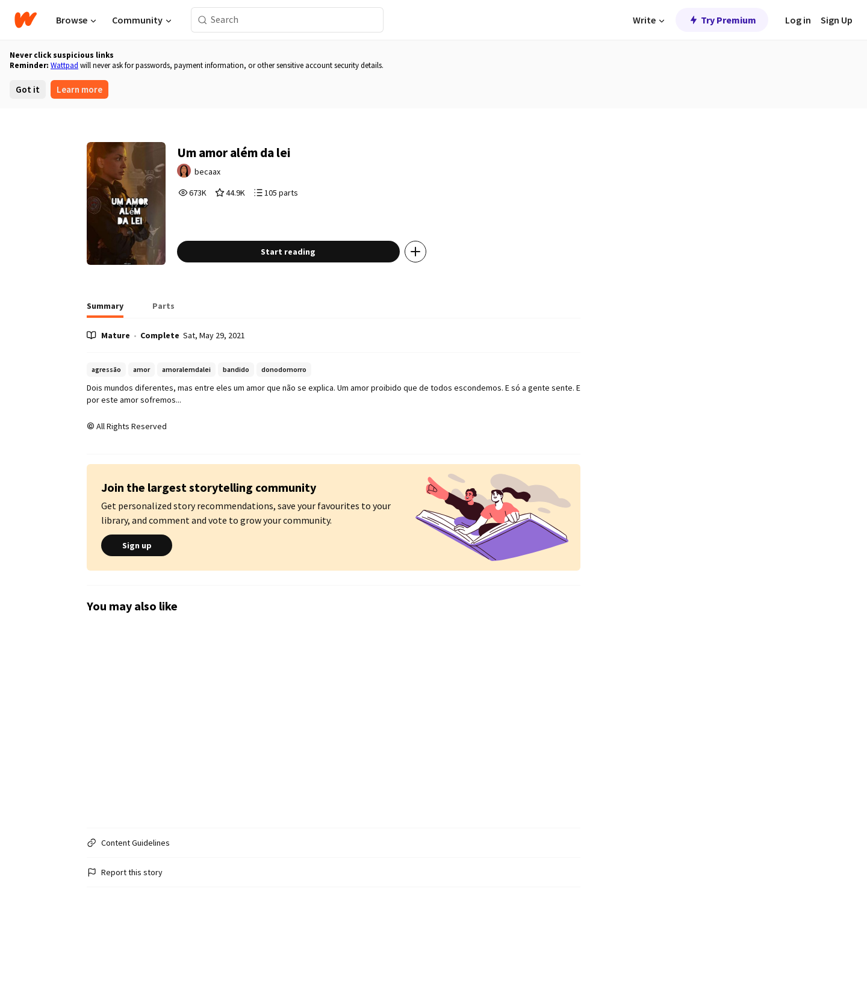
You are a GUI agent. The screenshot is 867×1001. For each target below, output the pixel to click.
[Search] (202, 20)
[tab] (105, 360)
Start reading (324, 302)
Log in (798, 20)
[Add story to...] (451, 303)
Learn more (79, 89)
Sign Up (837, 20)
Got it (28, 89)
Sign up (136, 596)
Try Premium (722, 20)
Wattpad (64, 65)
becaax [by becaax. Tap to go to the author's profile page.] (247, 178)
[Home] (25, 19)
